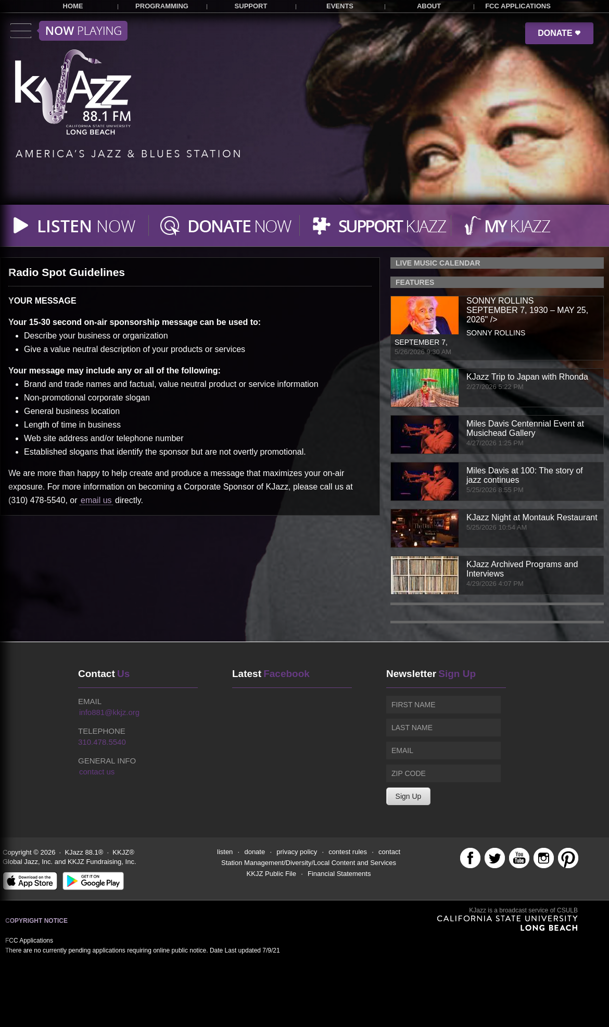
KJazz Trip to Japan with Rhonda (527, 376)
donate (254, 852)
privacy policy (296, 852)
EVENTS (339, 6)
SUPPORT (251, 6)
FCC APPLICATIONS (518, 6)
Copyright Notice (36, 920)
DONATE (559, 33)
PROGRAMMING (161, 6)
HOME (73, 6)
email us (96, 500)
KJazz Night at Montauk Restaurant (532, 517)
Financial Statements (339, 874)
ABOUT (429, 6)
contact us (97, 771)
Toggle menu (69, 31)
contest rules (347, 852)
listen (225, 852)
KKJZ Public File (271, 874)
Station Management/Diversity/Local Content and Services (308, 863)
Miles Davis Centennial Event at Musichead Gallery (525, 428)
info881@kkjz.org (109, 712)
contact (389, 852)
